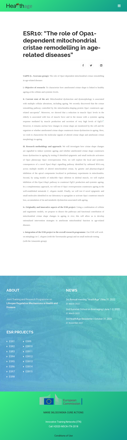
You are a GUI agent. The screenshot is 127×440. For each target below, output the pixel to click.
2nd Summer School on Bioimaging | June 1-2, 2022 (93, 311)
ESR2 (12, 346)
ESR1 (12, 341)
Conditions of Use (63, 435)
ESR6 (12, 366)
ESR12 (29, 356)
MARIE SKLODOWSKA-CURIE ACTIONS (63, 412)
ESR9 (28, 341)
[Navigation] (119, 6)
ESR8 (12, 376)
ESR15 (29, 371)
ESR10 (29, 346)
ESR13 (29, 361)
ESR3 (12, 351)
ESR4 (12, 356)
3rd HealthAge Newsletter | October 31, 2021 (93, 321)
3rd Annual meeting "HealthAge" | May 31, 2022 (93, 301)
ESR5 (12, 361)
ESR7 (12, 371)
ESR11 (29, 351)
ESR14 (29, 366)
